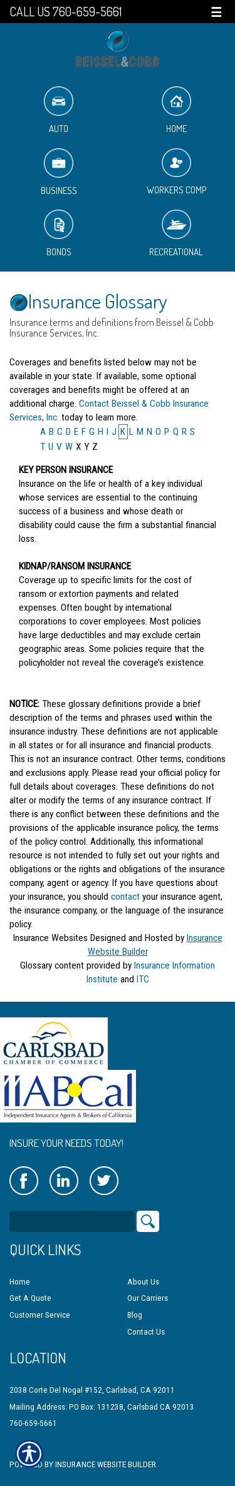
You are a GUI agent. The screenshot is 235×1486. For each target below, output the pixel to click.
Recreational (176, 234)
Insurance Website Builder (105, 1464)
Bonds (58, 234)
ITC (143, 979)
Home (176, 110)
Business (59, 172)
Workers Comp (176, 172)
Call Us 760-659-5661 (65, 11)
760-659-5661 (33, 1423)
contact (125, 896)
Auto (58, 110)
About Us (143, 1281)
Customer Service (39, 1315)
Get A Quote (30, 1298)
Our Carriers (147, 1298)
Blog (134, 1315)
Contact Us (146, 1331)
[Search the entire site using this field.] (72, 1221)
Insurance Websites (50, 938)
